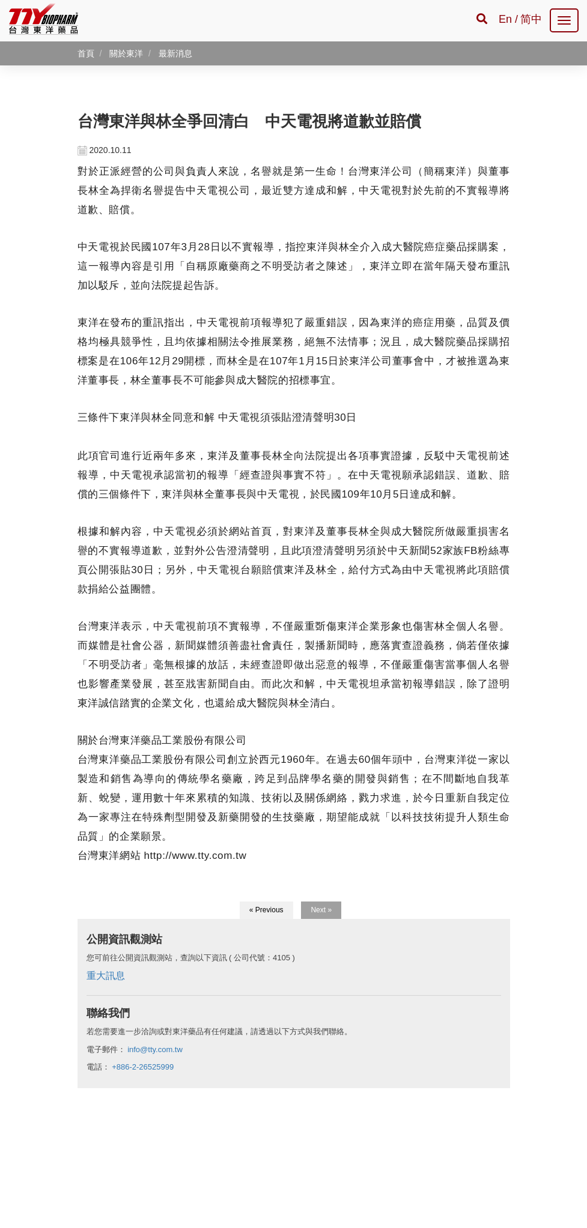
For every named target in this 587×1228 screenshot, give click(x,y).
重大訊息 (106, 976)
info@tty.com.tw (155, 1049)
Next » (321, 910)
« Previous (266, 910)
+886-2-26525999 (143, 1066)
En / (508, 19)
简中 (531, 19)
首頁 (86, 53)
